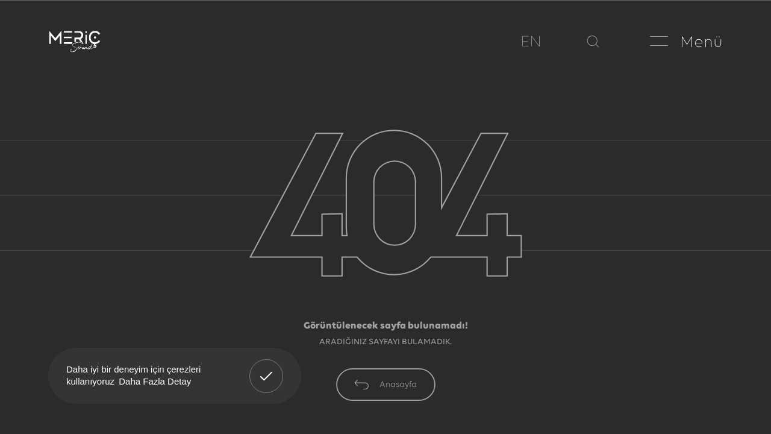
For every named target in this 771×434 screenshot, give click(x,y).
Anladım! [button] (266, 367)
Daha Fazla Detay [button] (155, 381)
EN (531, 42)
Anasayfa (385, 384)
